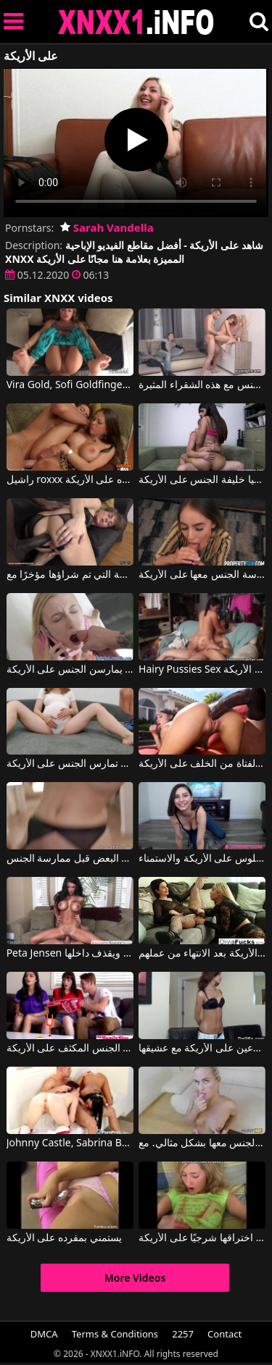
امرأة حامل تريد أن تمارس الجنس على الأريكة (70, 764)
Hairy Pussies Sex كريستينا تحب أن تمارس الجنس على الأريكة (202, 670)
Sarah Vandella (107, 227)
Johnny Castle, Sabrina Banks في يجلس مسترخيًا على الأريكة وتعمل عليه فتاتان (70, 1143)
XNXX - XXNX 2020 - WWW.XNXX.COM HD (136, 22)
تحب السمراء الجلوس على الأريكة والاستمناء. (202, 859)
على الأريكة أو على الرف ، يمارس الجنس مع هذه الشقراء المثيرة (202, 385)
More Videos (135, 1278)
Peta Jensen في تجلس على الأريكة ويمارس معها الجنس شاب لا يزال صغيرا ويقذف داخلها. (70, 953)
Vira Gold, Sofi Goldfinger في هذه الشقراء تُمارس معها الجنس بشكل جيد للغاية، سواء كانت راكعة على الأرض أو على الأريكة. (70, 385)
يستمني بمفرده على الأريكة (64, 1238)
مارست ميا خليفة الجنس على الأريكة (202, 480)
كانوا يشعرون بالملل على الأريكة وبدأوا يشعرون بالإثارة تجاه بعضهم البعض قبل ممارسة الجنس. (70, 859)
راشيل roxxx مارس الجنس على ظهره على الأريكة (70, 480)
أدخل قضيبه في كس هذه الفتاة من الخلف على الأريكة (202, 764)
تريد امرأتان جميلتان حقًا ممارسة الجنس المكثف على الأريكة (70, 1048)
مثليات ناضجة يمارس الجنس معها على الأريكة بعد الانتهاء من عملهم (202, 953)
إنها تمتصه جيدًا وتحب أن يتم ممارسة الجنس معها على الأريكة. (202, 575)
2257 (183, 1333)
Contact (224, 1333)
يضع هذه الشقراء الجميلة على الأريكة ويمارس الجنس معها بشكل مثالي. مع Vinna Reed (202, 1143)
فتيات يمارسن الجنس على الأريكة (70, 670)
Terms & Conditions (115, 1333)
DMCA (44, 1333)
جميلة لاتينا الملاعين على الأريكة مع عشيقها (202, 1048)
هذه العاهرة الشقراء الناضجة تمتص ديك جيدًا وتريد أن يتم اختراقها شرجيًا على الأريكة (202, 1238)
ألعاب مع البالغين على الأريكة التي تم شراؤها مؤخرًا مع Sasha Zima (70, 575)
